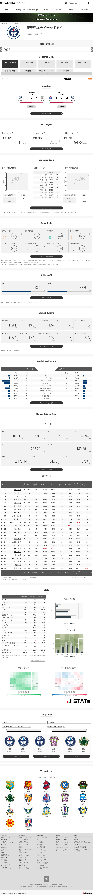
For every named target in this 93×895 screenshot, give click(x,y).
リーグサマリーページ (39, 264)
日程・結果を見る (46, 113)
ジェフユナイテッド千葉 (7, 842)
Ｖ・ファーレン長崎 (6, 869)
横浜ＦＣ (21, 851)
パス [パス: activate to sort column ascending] (51, 484)
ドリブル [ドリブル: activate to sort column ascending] (68, 484)
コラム (75, 838)
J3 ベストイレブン (60, 851)
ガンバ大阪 (3, 859)
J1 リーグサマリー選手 (61, 839)
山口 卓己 (17, 545)
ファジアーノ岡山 (5, 864)
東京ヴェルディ (5, 847)
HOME (7, 10)
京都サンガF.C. (4, 857)
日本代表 (76, 839)
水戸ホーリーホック (6, 839)
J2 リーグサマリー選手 (61, 844)
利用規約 (32, 884)
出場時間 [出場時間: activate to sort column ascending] (34, 484)
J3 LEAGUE (40, 835)
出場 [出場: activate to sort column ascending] (23, 484)
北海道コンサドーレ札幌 (25, 838)
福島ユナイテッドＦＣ (42, 838)
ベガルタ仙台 (22, 841)
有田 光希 (17, 555)
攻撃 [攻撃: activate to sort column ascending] (42, 484)
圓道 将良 (17, 539)
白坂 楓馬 (17, 490)
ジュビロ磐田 (22, 859)
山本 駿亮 (17, 562)
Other (75, 835)
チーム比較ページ (16, 756)
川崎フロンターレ (5, 851)
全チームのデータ (46, 208)
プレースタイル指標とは (80, 846)
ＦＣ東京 (3, 846)
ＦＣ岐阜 (39, 849)
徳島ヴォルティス (23, 862)
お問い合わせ (60, 884)
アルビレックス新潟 (24, 855)
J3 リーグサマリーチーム (62, 847)
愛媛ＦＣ (39, 860)
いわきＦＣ (22, 846)
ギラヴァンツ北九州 (42, 864)
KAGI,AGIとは (77, 844)
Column (58, 10)
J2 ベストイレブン (60, 846)
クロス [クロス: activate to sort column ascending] (59, 484)
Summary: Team (20, 10)
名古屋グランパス (5, 855)
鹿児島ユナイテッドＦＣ (43, 867)
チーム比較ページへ (23, 730)
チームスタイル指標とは (16, 262)
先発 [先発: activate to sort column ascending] (28, 484)
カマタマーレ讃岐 (41, 859)
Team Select (84, 10)
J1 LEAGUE (4, 835)
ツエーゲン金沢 (41, 847)
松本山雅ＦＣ (40, 844)
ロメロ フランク (15, 522)
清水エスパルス (5, 854)
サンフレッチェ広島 (6, 865)
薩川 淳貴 (17, 503)
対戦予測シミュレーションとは (81, 849)
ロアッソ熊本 (40, 865)
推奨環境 (37, 884)
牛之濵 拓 (17, 519)
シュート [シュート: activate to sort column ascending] (84, 484)
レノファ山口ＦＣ (41, 857)
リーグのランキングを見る (46, 469)
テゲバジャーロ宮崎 (24, 869)
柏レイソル (3, 844)
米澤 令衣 (17, 568)
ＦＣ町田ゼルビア (5, 849)
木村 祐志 (17, 548)
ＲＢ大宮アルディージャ (25, 849)
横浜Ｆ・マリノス (5, 852)
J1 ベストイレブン (60, 841)
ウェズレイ (17, 496)
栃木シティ (22, 847)
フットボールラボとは (79, 841)
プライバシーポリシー (45, 884)
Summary (58, 835)
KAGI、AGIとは (18, 302)
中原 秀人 (17, 552)
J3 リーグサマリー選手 (61, 849)
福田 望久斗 (16, 558)
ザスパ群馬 (40, 841)
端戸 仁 (18, 565)
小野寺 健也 (16, 493)
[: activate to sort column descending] (2, 485)
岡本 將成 (17, 509)
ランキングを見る (46, 149)
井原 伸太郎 (16, 516)
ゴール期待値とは (57, 212)
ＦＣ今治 (21, 864)
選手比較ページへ (69, 730)
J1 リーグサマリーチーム (62, 838)
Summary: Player (32, 10)
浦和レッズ (3, 841)
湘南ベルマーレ (23, 852)
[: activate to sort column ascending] (5, 485)
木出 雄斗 (17, 506)
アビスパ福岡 (4, 867)
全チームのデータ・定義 (46, 346)
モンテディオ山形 (23, 844)
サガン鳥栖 (22, 865)
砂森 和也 (17, 513)
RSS (90, 78)
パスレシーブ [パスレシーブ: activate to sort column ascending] (76, 484)
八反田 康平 (16, 542)
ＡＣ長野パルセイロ (42, 846)
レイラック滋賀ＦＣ (42, 851)
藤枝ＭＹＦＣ (22, 860)
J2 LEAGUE (22, 835)
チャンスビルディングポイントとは (81, 577)
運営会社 (54, 884)
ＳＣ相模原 (40, 842)
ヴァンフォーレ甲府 (24, 854)
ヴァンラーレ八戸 (23, 839)
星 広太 (18, 535)
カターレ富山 (22, 857)
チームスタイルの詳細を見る (46, 256)
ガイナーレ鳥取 (41, 855)
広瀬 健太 (17, 500)
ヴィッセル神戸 (5, 862)
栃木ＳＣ (39, 839)
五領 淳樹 (17, 526)
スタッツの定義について (38, 661)
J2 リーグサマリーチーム (62, 842)
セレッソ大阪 (4, 860)
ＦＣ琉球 (39, 869)
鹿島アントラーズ (5, 838)
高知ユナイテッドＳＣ (42, 862)
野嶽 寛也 (17, 529)
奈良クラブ (40, 854)
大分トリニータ (23, 867)
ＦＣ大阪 (39, 852)
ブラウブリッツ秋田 (24, 842)
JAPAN (45, 10)
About (71, 10)
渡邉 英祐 (17, 532)
